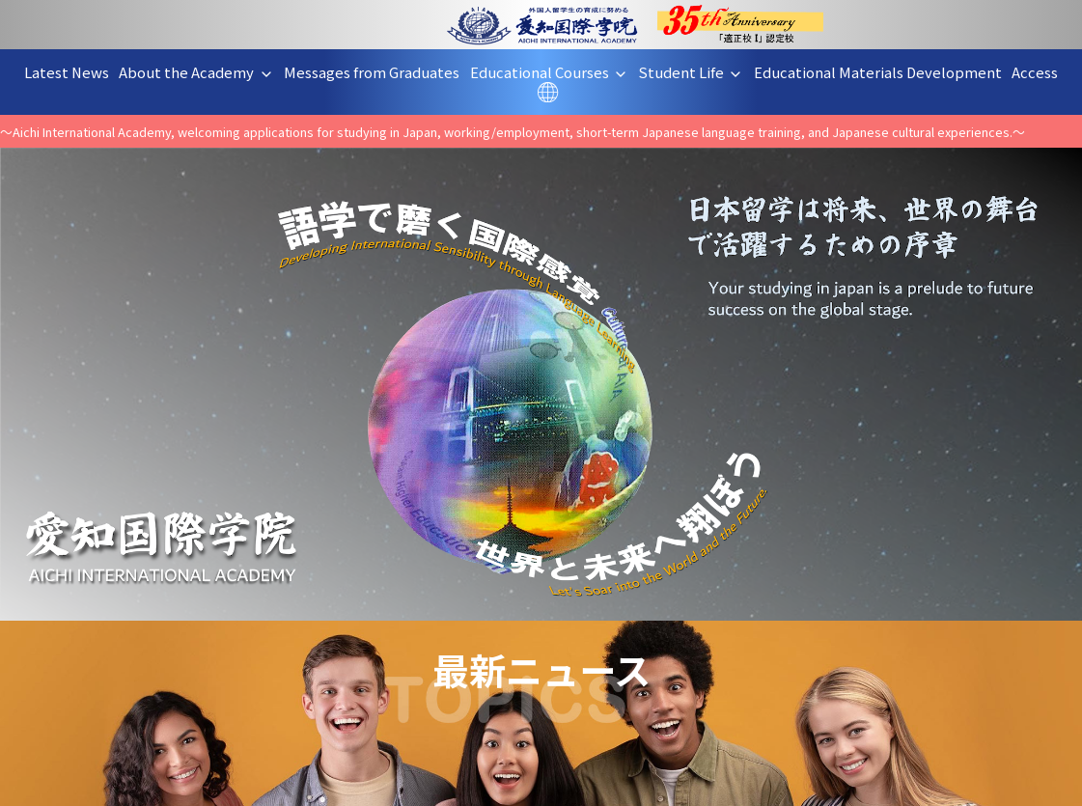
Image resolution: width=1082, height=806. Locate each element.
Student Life (698, 72)
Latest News (74, 72)
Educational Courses (556, 72)
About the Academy (203, 72)
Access (1042, 72)
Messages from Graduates (378, 72)
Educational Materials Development (885, 72)
